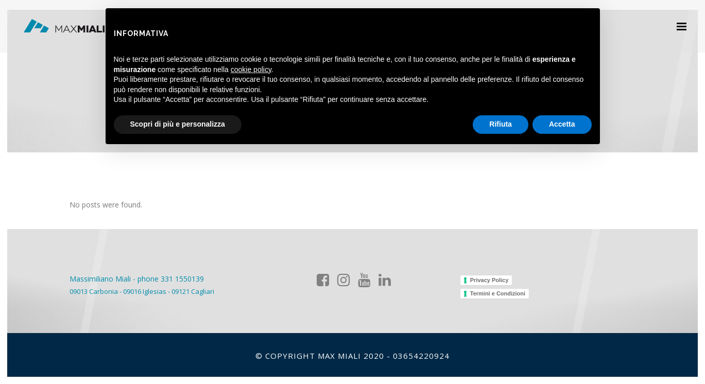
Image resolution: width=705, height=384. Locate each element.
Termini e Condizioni (497, 293)
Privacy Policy (489, 280)
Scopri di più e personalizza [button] (177, 124)
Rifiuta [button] (500, 124)
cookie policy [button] (251, 69)
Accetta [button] (562, 124)
